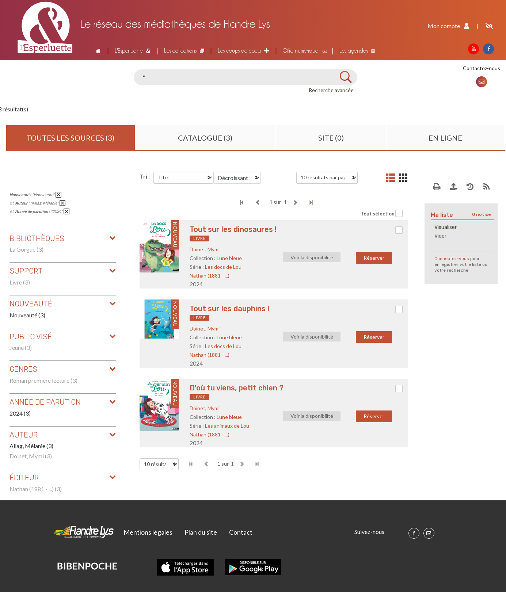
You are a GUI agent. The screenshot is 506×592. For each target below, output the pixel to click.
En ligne (445, 137)
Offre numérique (300, 50)
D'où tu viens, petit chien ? (237, 387)
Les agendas (353, 50)
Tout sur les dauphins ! (229, 308)
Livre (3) (19, 282)
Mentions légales (147, 532)
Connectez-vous (451, 258)
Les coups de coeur (240, 50)
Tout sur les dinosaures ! (233, 229)
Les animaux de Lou (227, 426)
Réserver (374, 258)
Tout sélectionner (382, 214)
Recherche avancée (331, 90)
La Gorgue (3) (26, 249)
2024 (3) (20, 413)
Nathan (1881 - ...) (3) (35, 488)
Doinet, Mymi (205, 249)
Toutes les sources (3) (70, 137)
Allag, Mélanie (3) (31, 445)
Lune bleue (229, 258)
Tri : (145, 176)
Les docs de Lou (223, 267)
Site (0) (331, 137)
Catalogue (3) (205, 137)
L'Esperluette (129, 50)
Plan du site (200, 532)
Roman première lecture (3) (43, 380)
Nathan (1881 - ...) (209, 275)
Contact (240, 532)
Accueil (97, 50)
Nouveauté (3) (27, 315)
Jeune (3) (20, 347)
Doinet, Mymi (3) (30, 455)
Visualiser (445, 227)
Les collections (180, 50)
